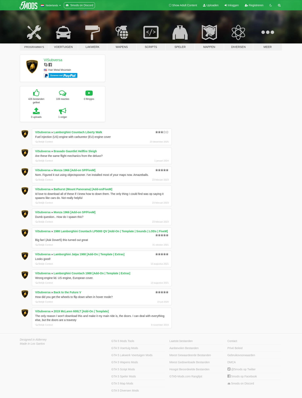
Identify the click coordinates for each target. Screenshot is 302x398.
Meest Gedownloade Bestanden (189, 362)
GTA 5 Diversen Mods (125, 390)
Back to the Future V (67, 292)
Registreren (254, 5)
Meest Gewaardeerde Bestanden (190, 355)
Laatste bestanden (181, 341)
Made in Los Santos (32, 343)
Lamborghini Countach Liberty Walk (78, 132)
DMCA (231, 362)
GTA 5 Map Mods (122, 383)
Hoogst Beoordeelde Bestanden (189, 369)
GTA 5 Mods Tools (122, 341)
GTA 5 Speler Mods (123, 376)
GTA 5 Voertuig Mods (124, 348)
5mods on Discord (240, 383)
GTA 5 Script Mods (123, 369)
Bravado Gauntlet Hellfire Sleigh (75, 151)
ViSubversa (53, 60)
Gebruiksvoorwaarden (241, 355)
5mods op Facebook (242, 376)
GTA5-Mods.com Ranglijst (185, 376)
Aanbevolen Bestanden (184, 348)
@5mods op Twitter (241, 369)
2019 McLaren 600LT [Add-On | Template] (81, 311)
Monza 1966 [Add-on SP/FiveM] (75, 170)
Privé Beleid (235, 348)
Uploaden (211, 5)
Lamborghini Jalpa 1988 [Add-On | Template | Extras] (89, 254)
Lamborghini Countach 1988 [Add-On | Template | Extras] (92, 273)
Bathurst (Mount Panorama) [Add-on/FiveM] (83, 189)
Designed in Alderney (33, 339)
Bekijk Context (44, 141)
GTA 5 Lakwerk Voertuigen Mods (132, 355)
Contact (232, 341)
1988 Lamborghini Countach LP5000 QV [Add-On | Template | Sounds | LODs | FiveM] (111, 231)
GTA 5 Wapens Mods (124, 362)
